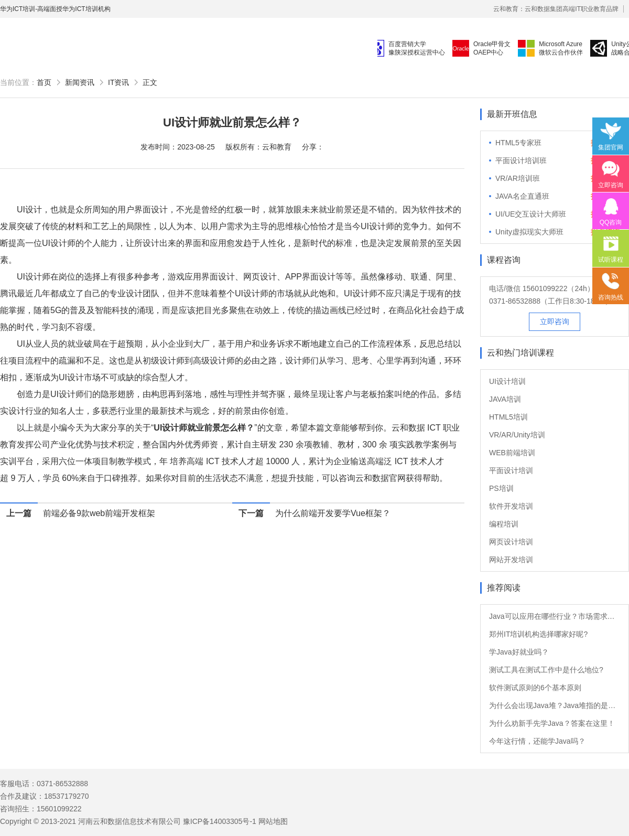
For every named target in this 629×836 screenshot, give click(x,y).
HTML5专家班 (518, 142)
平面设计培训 (511, 470)
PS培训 (501, 488)
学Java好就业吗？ (519, 652)
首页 (44, 82)
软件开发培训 (511, 506)
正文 (150, 82)
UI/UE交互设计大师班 (530, 214)
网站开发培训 (511, 559)
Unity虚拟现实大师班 (529, 232)
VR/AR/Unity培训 (517, 435)
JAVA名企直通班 (522, 196)
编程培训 (503, 524)
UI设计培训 (507, 381)
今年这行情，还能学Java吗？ (537, 741)
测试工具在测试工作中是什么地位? (546, 670)
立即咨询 (554, 321)
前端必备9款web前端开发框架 (99, 513)
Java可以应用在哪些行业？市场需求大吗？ (554, 616)
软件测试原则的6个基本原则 (535, 687)
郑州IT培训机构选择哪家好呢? (538, 634)
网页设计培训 (511, 542)
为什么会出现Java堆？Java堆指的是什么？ (554, 705)
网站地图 (273, 821)
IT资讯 (118, 82)
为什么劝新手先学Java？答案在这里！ (552, 723)
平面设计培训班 (521, 160)
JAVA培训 (505, 399)
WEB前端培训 (512, 452)
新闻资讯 (79, 82)
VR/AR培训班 (517, 178)
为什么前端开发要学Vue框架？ (333, 513)
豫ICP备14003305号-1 (219, 821)
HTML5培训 (508, 417)
